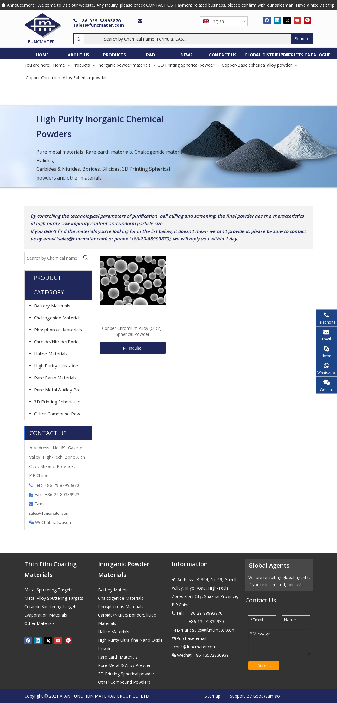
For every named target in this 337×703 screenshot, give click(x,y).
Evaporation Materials (45, 615)
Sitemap (212, 696)
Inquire (132, 348)
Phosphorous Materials (58, 330)
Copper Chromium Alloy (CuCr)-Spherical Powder (132, 331)
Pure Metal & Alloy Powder (62, 390)
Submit (264, 665)
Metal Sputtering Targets (48, 590)
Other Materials (39, 623)
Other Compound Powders (62, 414)
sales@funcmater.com (98, 25)
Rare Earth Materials (55, 378)
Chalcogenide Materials (58, 318)
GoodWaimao (266, 696)
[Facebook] (267, 20)
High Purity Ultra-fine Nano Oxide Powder (62, 366)
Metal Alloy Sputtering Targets (53, 598)
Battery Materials (52, 306)
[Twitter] (287, 20)
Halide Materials (51, 354)
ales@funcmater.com (50, 513)
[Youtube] (297, 20)
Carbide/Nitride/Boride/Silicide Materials (62, 342)
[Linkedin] (277, 20)
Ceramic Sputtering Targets (51, 606)
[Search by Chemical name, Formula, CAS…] (187, 39)
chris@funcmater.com (195, 647)
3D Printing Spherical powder (62, 402)
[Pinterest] (307, 20)
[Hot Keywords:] (301, 39)
